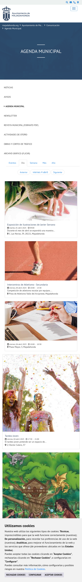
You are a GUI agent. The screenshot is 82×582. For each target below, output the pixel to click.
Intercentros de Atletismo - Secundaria (27, 284)
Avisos (7, 96)
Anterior (23, 172)
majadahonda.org (10, 25)
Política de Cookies (35, 569)
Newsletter (10, 115)
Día (23, 162)
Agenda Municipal (14, 106)
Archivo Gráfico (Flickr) (17, 153)
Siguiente (57, 172)
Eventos (12, 162)
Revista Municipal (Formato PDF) (21, 125)
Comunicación (53, 25)
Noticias (8, 87)
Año (53, 162)
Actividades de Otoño (15, 134)
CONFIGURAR (35, 574)
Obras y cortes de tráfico (18, 144)
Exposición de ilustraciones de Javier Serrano (31, 224)
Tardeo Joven (11, 435)
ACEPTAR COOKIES (53, 574)
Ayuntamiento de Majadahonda (36, 25)
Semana (33, 162)
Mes (44, 162)
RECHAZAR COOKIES (15, 574)
